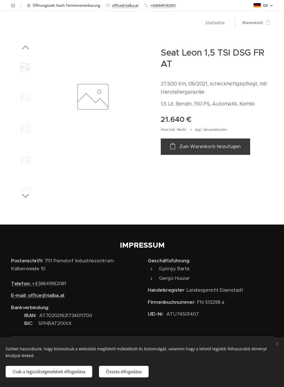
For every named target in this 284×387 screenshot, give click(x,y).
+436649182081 (163, 5)
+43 (26, 283)
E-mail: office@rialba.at (38, 295)
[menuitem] (217, 23)
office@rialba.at (125, 5)
